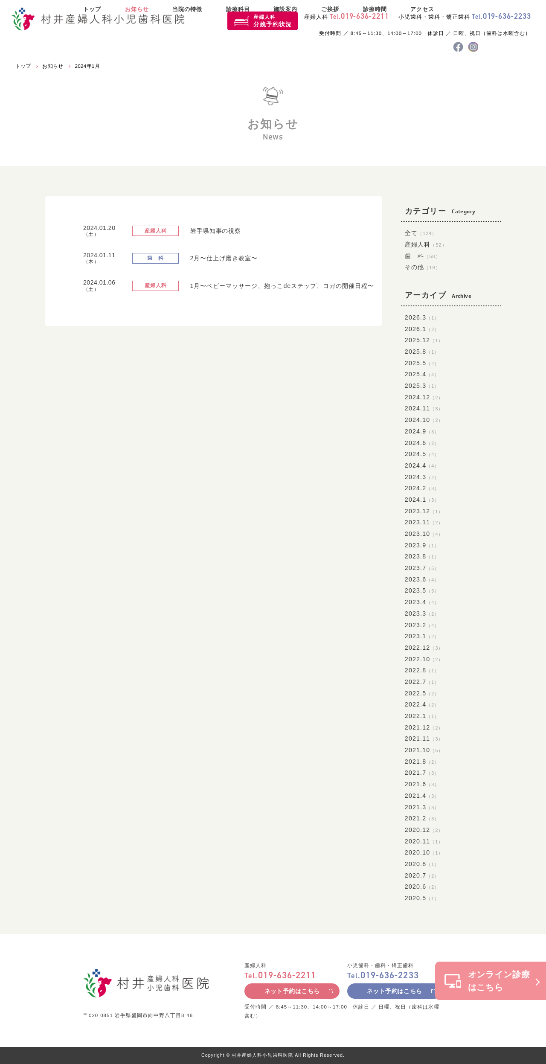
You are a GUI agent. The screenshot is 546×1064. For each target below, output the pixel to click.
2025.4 (422, 374)
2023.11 (424, 522)
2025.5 (422, 363)
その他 (423, 267)
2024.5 (422, 454)
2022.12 (424, 647)
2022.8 (422, 670)
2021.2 (422, 818)
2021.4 (422, 795)
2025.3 (422, 385)
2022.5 (422, 693)
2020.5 (422, 898)
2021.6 (422, 784)
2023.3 (422, 613)
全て (421, 233)
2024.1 (422, 499)
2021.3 (422, 807)
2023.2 (422, 625)
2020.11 (424, 841)
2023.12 (424, 511)
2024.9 (422, 431)
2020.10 (424, 852)
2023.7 (422, 567)
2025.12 (424, 340)
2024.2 (422, 488)
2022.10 (424, 659)
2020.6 (422, 886)
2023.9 (422, 545)
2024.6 (422, 442)
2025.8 (422, 351)
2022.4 (422, 704)
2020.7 (422, 875)
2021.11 (424, 738)
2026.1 (422, 329)
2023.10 (424, 533)
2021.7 (422, 772)
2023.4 (422, 602)
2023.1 (422, 636)
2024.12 (424, 397)
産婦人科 (272, 21)
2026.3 (422, 317)
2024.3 (422, 477)
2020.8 (422, 864)
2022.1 (422, 715)
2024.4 (422, 465)
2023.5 (422, 590)
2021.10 (424, 750)
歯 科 (423, 256)
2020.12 (424, 829)
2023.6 (422, 579)
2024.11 (424, 408)
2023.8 (422, 556)
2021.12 (424, 727)
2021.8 (422, 761)
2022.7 (422, 681)
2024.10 (424, 419)
